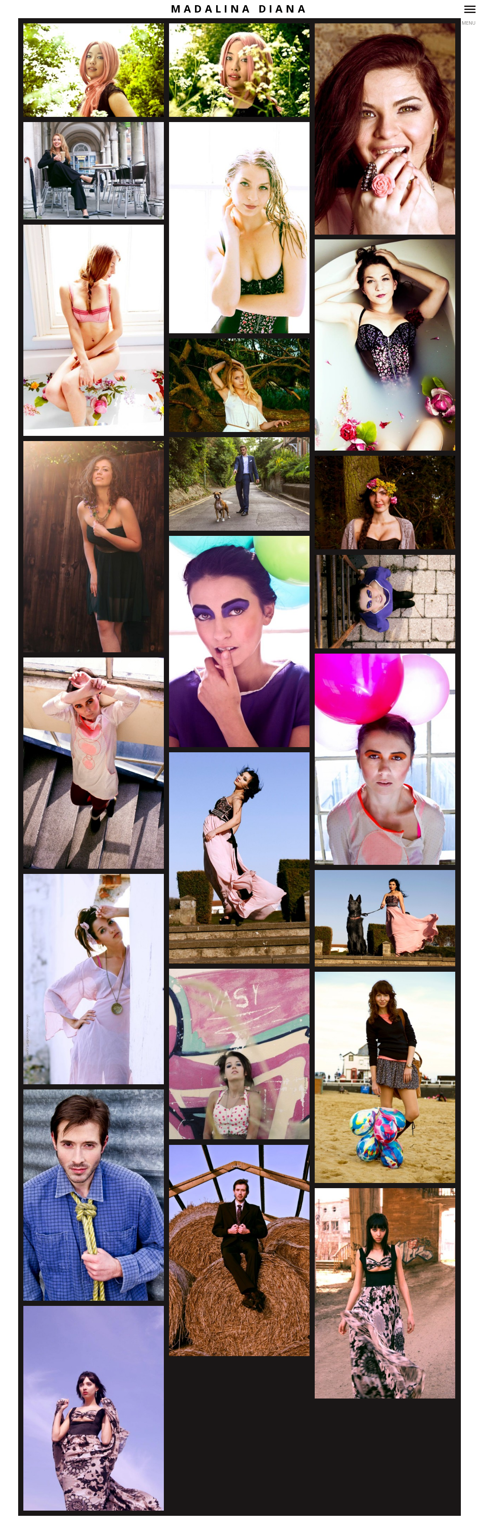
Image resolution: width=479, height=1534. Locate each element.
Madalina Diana (239, 9)
